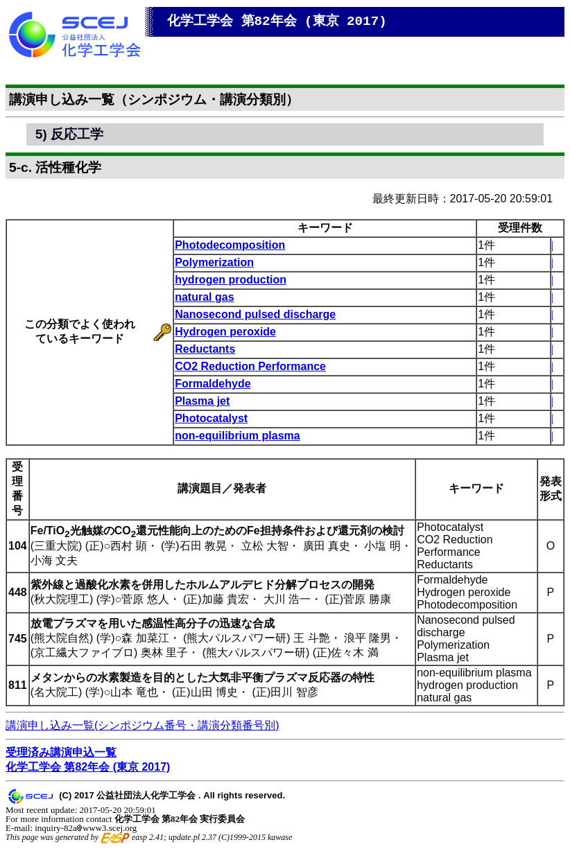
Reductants (205, 349)
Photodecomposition (230, 245)
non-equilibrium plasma (237, 435)
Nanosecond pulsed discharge (255, 314)
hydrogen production (230, 280)
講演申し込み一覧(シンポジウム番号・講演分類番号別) (142, 725)
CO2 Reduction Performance (250, 366)
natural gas (204, 297)
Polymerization (214, 262)
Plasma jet (202, 401)
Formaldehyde (212, 384)
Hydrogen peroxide (225, 332)
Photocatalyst (211, 418)
